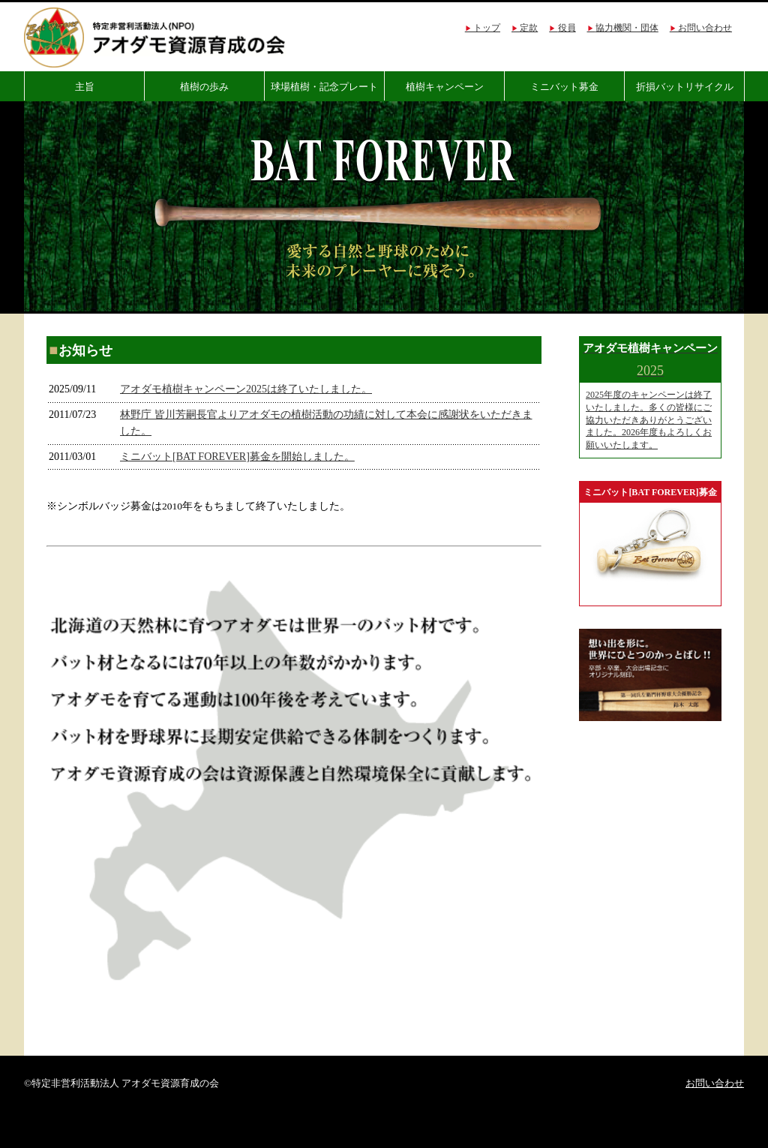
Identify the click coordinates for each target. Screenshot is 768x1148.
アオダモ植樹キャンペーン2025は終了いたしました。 (246, 389)
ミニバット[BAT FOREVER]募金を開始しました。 (237, 456)
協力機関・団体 (627, 28)
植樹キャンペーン (445, 86)
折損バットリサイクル (685, 86)
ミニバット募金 (564, 86)
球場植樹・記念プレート (324, 86)
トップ (486, 28)
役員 (567, 28)
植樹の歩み (204, 86)
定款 (529, 28)
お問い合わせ (705, 28)
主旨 (84, 86)
